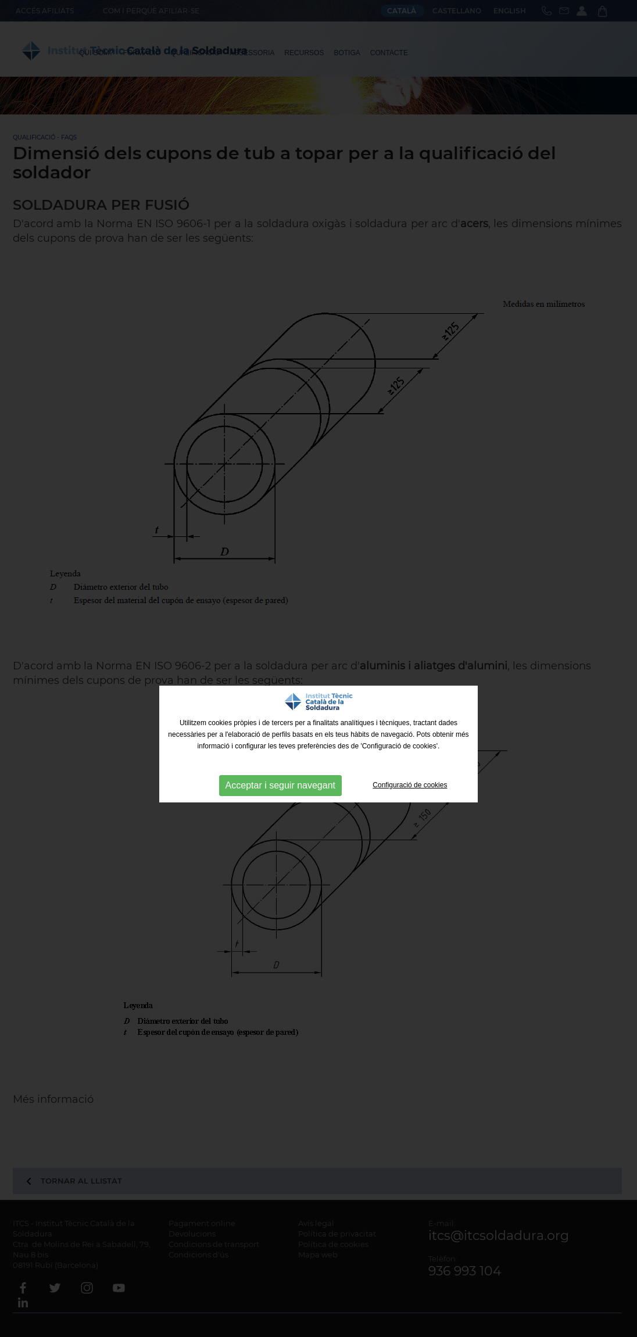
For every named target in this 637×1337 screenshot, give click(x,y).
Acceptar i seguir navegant (280, 785)
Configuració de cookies (410, 785)
